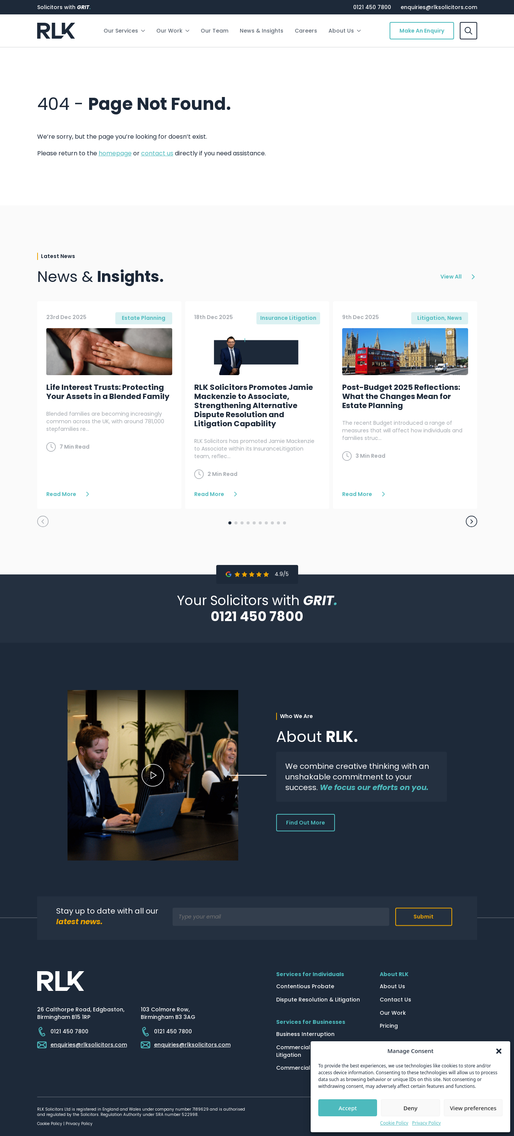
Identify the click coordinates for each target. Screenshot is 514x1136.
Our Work (169, 30)
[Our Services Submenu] (144, 30)
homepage (115, 153)
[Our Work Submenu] (188, 30)
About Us (341, 30)
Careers (306, 30)
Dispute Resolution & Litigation (318, 999)
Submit (423, 916)
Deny (411, 1108)
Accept (348, 1108)
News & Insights (261, 30)
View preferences (473, 1108)
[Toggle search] (468, 30)
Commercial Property (306, 1068)
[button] (499, 1051)
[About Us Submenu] (360, 30)
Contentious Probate (305, 986)
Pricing (389, 1026)
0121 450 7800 (372, 7)
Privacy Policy (426, 1123)
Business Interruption (305, 1034)
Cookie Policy (394, 1123)
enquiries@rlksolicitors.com (439, 7)
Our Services (121, 30)
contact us (157, 153)
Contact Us (395, 999)
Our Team (214, 30)
